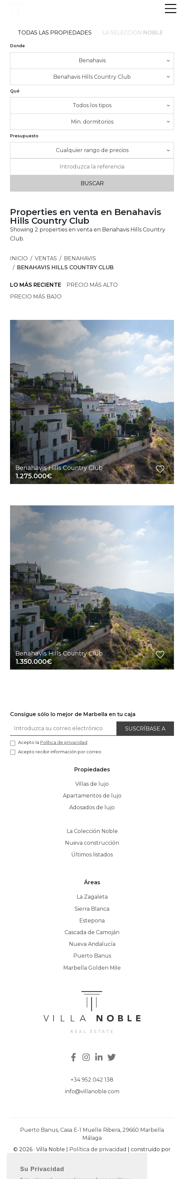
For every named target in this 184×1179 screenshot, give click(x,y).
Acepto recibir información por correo (59, 751)
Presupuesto (24, 135)
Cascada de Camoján (92, 932)
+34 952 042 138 (92, 1080)
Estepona (92, 920)
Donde (17, 45)
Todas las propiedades (55, 32)
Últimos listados (92, 854)
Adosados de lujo (92, 807)
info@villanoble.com (92, 1091)
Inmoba (92, 1158)
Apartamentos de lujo (92, 795)
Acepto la (52, 742)
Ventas (46, 258)
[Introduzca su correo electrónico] (63, 728)
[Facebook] (73, 1057)
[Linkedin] (100, 1057)
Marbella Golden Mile (92, 968)
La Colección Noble (92, 831)
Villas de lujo (92, 784)
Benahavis (80, 258)
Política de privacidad (97, 1149)
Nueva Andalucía (92, 944)
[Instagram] (87, 1057)
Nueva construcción (92, 843)
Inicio (19, 258)
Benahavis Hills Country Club (65, 267)
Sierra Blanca (92, 909)
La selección (132, 32)
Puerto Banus (92, 956)
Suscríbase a (145, 728)
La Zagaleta (92, 897)
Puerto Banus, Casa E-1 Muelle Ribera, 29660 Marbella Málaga (92, 1134)
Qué (14, 90)
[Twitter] (112, 1057)
